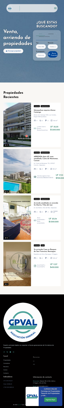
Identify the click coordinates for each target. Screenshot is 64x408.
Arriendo (36, 108)
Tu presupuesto (40, 51)
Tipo (37, 43)
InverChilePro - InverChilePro (41, 268)
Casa (42, 247)
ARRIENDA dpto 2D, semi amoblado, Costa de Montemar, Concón (46, 161)
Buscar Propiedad (52, 54)
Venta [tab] (40, 33)
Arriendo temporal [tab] (44, 36)
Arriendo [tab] (51, 33)
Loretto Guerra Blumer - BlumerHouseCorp (42, 130)
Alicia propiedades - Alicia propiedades (41, 223)
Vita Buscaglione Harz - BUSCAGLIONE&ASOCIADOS (45, 179)
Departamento (45, 108)
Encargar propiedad (13, 51)
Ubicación (50, 43)
